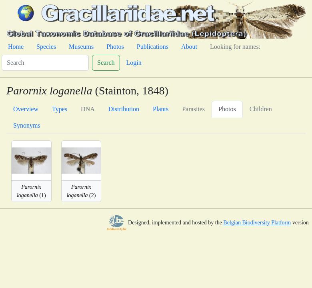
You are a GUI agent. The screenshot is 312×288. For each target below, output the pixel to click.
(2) (81, 191)
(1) (31, 191)
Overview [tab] (25, 109)
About (189, 46)
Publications (152, 46)
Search (106, 62)
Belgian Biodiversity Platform (257, 223)
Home (16, 46)
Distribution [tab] (123, 109)
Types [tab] (59, 109)
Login (134, 62)
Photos (115, 46)
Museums (81, 46)
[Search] (45, 63)
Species (46, 46)
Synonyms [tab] (26, 125)
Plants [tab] (160, 109)
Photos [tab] (227, 109)
